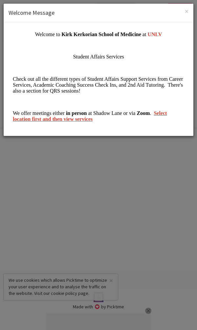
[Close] (186, 11)
